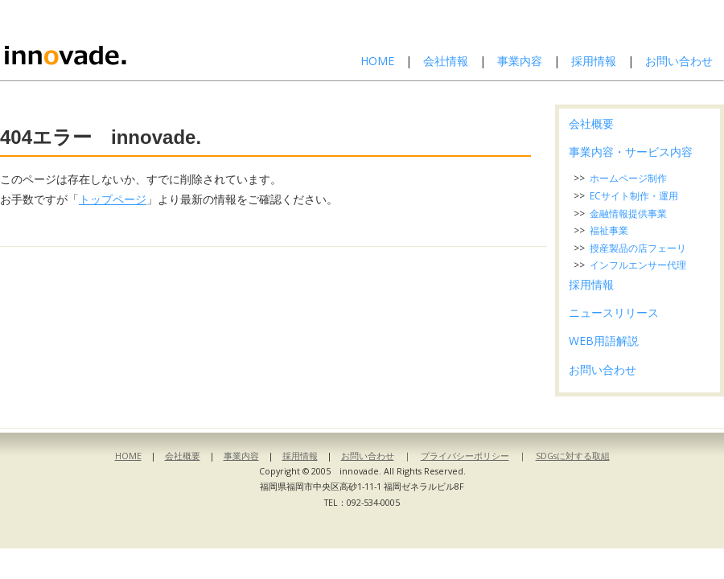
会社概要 (591, 123)
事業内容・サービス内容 (631, 151)
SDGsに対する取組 (573, 456)
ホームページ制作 (628, 178)
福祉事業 (609, 230)
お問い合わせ (679, 60)
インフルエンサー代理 (638, 265)
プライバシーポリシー (465, 456)
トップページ (112, 199)
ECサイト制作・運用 (634, 196)
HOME (377, 60)
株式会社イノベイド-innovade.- (107, 40)
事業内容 (519, 60)
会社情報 (445, 60)
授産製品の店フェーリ (638, 248)
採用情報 (593, 60)
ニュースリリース (614, 312)
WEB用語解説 (604, 340)
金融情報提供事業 (628, 213)
